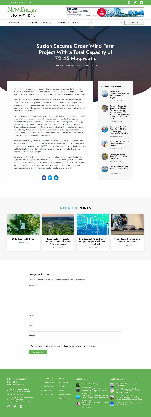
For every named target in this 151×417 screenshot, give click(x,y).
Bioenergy (77, 23)
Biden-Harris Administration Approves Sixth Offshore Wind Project (119, 94)
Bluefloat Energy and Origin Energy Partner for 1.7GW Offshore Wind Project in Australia (128, 391)
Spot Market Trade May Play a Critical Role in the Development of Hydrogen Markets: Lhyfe (119, 130)
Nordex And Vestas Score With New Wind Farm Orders (118, 156)
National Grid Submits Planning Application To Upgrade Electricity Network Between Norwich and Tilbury (129, 398)
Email (31, 325)
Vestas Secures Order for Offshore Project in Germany (119, 143)
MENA (68, 65)
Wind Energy (32, 23)
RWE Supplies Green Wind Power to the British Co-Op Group (129, 404)
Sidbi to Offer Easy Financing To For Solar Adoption (128, 385)
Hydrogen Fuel (48, 23)
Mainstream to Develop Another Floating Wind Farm (119, 168)
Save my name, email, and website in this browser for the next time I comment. (62, 346)
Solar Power (63, 23)
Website (32, 336)
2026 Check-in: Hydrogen (23, 239)
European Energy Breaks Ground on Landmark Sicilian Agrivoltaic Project (58, 241)
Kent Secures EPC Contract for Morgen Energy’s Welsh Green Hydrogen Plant (93, 241)
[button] (121, 22)
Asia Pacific (60, 65)
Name (32, 315)
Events (89, 23)
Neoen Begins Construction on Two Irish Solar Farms (127, 240)
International (15, 22)
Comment (33, 285)
